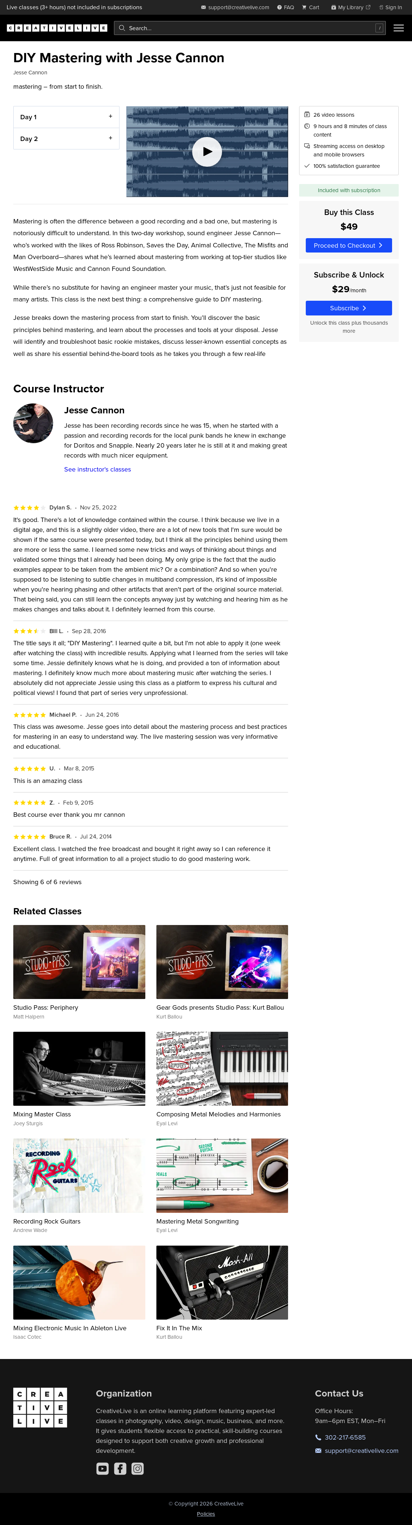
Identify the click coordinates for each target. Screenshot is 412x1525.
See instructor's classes (97, 469)
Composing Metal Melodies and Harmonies (218, 1114)
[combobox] (249, 28)
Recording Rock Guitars (46, 1221)
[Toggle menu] (398, 28)
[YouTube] (102, 1468)
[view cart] (312, 7)
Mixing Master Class (42, 1114)
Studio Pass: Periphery (45, 1007)
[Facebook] (120, 1468)
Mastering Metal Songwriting (197, 1221)
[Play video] (207, 151)
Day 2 (29, 138)
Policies (206, 1514)
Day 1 (28, 116)
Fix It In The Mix (179, 1327)
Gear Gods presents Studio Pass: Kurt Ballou (220, 1007)
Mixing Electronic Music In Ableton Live (70, 1327)
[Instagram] (137, 1468)
